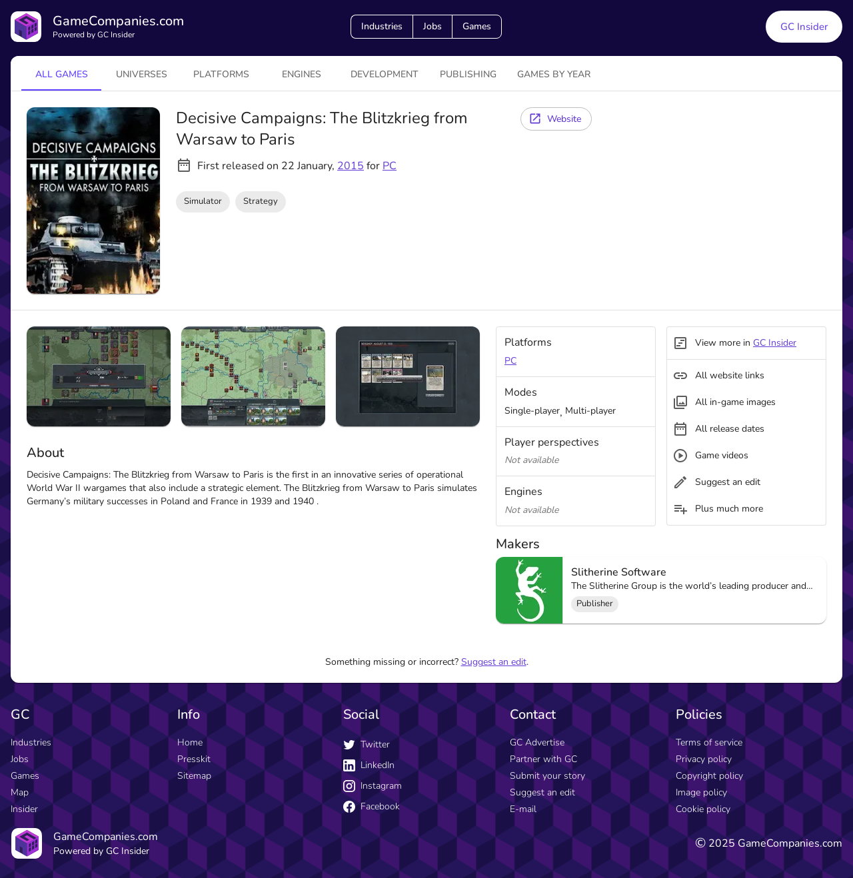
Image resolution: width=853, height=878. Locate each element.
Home (190, 742)
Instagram (372, 785)
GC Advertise (537, 742)
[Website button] (556, 119)
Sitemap (194, 775)
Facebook (371, 806)
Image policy (701, 792)
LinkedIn (369, 765)
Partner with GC (543, 759)
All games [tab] (61, 74)
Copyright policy (709, 775)
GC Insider (774, 342)
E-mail (523, 809)
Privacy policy (704, 759)
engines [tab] (301, 74)
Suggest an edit (493, 662)
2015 (350, 166)
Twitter (366, 744)
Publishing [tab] (468, 74)
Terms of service (709, 742)
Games (476, 26)
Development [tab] (385, 74)
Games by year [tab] (553, 74)
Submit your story (547, 775)
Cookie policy (703, 809)
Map (20, 792)
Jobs (432, 26)
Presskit (194, 759)
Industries (382, 26)
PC (390, 166)
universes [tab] (141, 74)
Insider (24, 809)
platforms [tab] (221, 74)
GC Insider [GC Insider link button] (804, 26)
